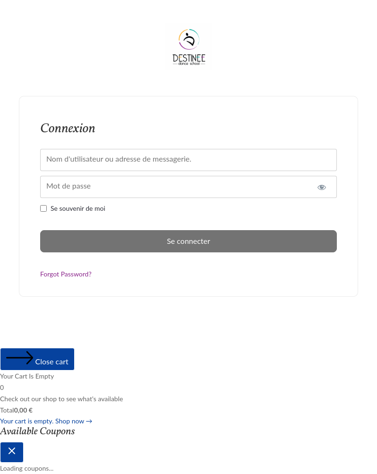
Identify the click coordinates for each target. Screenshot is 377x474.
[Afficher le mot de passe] (321, 187)
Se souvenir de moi (78, 208)
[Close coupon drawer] (12, 452)
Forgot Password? (66, 274)
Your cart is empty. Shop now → (46, 421)
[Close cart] (37, 359)
